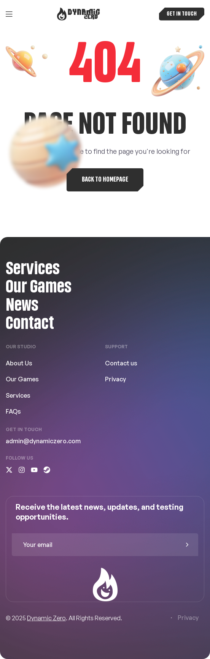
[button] (181, 14)
